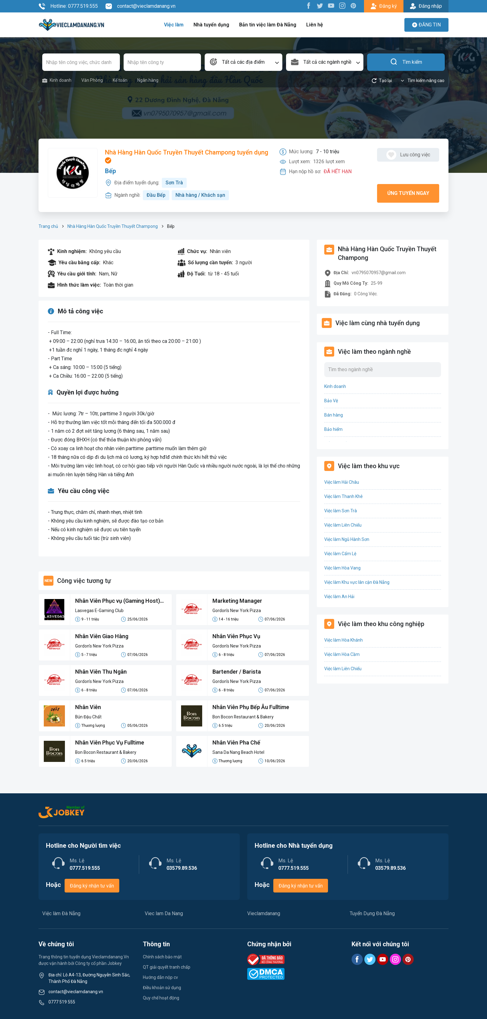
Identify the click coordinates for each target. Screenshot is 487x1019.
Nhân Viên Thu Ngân (101, 671)
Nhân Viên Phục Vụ (236, 636)
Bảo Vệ (331, 400)
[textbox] (243, 62)
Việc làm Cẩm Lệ (340, 553)
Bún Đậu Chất (88, 716)
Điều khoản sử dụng (162, 987)
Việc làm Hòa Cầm (342, 654)
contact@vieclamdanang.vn (140, 6)
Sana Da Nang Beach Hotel (238, 752)
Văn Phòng (92, 80)
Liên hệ (314, 25)
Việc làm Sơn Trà (340, 510)
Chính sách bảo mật (162, 956)
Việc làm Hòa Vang (342, 567)
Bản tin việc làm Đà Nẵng (267, 25)
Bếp (110, 171)
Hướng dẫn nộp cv (160, 977)
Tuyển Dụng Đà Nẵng (372, 913)
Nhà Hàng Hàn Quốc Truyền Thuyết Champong (112, 226)
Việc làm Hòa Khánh (343, 640)
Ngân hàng (147, 80)
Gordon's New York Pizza (236, 610)
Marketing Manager (237, 600)
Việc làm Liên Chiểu (343, 525)
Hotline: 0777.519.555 (68, 6)
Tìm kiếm (406, 62)
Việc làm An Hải (339, 596)
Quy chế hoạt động (161, 997)
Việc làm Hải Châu (341, 482)
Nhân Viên (88, 707)
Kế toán (120, 80)
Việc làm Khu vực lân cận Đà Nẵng (356, 582)
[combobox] (243, 62)
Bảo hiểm (333, 429)
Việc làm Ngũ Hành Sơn (346, 539)
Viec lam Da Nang (164, 913)
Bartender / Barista (236, 671)
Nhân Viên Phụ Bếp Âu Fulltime (251, 707)
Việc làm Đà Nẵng (61, 913)
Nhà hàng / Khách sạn (200, 195)
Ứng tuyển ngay (408, 193)
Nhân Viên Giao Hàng (102, 636)
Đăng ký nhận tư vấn (92, 886)
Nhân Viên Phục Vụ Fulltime (110, 742)
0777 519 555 (61, 1001)
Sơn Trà (174, 183)
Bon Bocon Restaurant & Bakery (243, 716)
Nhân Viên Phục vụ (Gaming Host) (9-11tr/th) (118, 601)
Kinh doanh (56, 80)
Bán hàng (333, 415)
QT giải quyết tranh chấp (166, 967)
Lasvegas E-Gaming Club (99, 610)
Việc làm (174, 25)
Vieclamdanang (263, 913)
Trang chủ (48, 226)
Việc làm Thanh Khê (343, 496)
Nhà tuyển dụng (212, 25)
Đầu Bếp (156, 195)
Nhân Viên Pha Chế (236, 742)
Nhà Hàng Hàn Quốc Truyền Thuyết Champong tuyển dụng (186, 156)
